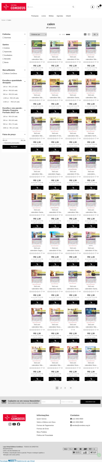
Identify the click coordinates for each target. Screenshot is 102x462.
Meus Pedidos (42, 432)
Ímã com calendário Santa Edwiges (55, 58)
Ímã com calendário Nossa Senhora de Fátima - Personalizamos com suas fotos (55, 326)
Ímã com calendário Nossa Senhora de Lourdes (91, 364)
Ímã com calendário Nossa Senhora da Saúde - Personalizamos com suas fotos (73, 364)
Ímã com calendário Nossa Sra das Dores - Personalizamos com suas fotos (73, 288)
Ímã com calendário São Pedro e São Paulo (91, 58)
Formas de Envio (43, 429)
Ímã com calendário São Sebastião (37, 288)
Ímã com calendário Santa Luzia (73, 249)
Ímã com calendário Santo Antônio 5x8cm (55, 288)
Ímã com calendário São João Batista (37, 58)
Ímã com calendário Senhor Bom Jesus (90, 134)
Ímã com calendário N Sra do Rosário (73, 58)
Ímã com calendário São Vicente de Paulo (73, 134)
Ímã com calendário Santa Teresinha (73, 96)
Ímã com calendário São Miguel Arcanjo (37, 134)
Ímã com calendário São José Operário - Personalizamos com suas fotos (37, 326)
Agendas (60, 16)
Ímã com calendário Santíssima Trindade (91, 173)
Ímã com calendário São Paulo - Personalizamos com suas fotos (37, 364)
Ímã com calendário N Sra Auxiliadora (73, 173)
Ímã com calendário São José (91, 211)
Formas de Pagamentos (45, 425)
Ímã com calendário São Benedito (55, 96)
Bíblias (51, 16)
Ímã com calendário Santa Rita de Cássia (37, 211)
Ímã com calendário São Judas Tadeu (37, 173)
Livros (44, 16)
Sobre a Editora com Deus (46, 422)
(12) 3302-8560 (76, 419)
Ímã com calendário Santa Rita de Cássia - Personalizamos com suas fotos (91, 288)
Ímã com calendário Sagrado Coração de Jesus (55, 173)
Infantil (68, 16)
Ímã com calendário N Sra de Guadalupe (55, 249)
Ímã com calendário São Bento (37, 96)
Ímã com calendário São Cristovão (91, 96)
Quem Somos (41, 419)
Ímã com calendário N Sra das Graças (91, 249)
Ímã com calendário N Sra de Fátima (55, 211)
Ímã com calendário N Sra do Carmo (55, 134)
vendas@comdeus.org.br (80, 425)
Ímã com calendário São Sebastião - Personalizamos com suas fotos (55, 364)
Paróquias (34, 16)
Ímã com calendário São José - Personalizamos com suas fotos (91, 326)
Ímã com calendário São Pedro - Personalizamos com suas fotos (73, 326)
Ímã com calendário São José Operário (73, 211)
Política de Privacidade (45, 435)
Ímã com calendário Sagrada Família (37, 249)
